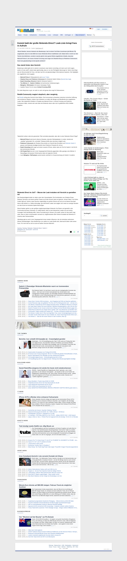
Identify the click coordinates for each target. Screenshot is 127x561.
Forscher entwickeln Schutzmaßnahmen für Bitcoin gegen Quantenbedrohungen (49, 502)
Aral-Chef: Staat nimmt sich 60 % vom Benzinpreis (41, 537)
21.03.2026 (100, 227)
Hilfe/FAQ (69, 547)
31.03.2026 (87, 230)
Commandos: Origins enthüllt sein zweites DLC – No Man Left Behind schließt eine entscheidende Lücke (56, 311)
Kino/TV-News (22, 420)
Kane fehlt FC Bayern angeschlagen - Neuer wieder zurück (43, 474)
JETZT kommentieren (96, 46)
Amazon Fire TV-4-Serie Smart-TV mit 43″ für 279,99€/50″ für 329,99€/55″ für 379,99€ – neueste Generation (56, 440)
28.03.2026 (87, 237)
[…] (57, 296)
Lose (49, 35)
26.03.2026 (87, 240)
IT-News (20, 391)
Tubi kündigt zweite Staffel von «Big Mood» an (36, 426)
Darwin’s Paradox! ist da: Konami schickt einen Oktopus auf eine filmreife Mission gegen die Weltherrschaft (56, 308)
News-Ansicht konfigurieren (104, 245)
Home (50, 547)
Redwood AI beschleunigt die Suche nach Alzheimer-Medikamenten (46, 533)
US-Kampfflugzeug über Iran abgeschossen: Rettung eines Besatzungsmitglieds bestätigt (51, 359)
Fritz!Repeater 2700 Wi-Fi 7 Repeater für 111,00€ (41, 413)
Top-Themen (22, 333)
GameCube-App (66, 79)
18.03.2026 (100, 232)
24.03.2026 (87, 243)
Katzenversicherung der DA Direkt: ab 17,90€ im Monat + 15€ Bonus (46, 412)
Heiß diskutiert (101, 240)
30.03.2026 (87, 232)
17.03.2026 (100, 233)
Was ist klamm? (80, 35)
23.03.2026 (87, 245)
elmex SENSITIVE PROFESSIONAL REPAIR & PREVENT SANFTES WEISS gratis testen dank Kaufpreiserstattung (59, 388)
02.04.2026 (87, 227)
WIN (61, 35)
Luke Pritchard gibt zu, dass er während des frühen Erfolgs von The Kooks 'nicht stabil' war (96, 179)
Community (42, 35)
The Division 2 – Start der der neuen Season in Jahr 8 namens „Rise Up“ (47, 316)
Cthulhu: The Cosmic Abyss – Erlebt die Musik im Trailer (96, 99)
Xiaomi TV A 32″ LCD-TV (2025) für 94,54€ (39, 442)
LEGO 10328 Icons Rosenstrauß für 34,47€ (39, 386)
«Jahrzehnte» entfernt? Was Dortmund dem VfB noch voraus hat (45, 472)
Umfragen (69, 35)
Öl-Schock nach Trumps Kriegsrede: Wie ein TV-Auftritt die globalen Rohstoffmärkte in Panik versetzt (54, 354)
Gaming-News (22, 280)
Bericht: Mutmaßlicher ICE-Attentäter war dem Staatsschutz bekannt (46, 355)
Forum (25, 35)
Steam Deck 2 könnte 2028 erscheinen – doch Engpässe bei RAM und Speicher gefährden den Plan (54, 301)
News (20, 35)
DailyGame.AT (39, 48)
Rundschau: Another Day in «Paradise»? (39, 445)
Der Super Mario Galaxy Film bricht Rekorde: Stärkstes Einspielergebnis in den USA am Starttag (53, 306)
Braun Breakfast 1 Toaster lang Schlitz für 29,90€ (41, 381)
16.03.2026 (100, 235)
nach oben (106, 549)
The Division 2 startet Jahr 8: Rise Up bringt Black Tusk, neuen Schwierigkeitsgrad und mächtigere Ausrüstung (57, 313)
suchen (104, 215)
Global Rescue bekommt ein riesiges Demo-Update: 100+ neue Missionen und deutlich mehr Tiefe (54, 309)
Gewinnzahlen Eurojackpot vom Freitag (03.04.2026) (42, 352)
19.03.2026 (100, 230)
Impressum (75, 545)
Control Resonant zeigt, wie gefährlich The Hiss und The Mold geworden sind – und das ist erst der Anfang (56, 303)
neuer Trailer (45, 77)
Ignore (104, 246)
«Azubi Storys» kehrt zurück (35, 443)
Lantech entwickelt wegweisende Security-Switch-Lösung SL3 (44, 535)
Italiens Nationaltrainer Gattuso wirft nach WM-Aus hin (42, 469)
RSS (77, 547)
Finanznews (22, 479)
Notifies (109, 246)
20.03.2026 (100, 229)
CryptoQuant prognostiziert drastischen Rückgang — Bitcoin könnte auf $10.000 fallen (51, 501)
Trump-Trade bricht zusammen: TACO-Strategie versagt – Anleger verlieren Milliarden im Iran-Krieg (54, 507)
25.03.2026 (87, 242)
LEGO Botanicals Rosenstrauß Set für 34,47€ (40, 384)
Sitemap (51, 545)
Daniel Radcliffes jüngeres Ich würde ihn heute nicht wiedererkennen (45, 368)
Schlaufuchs (33, 35)
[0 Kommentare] (21, 231)
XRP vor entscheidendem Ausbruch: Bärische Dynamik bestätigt (45, 504)
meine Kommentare (97, 246)
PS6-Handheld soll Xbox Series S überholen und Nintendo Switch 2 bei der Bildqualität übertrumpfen (96, 84)
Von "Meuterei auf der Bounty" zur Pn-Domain (36, 517)
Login (98, 29)
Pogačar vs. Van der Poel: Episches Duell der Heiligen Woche (44, 471)
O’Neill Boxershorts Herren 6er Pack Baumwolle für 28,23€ (43, 383)
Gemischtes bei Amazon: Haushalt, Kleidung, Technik (42, 410)
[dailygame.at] (21, 229)
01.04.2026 (87, 229)
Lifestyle (55, 35)
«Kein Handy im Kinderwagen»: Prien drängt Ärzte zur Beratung (96, 148)
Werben (89, 35)
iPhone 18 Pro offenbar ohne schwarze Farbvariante (38, 397)
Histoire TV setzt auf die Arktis (94, 163)
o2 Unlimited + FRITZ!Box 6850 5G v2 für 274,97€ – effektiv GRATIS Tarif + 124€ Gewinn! (52, 415)
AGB (63, 545)
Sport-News (22, 450)
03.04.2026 (87, 226)
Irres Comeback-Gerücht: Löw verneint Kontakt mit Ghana (41, 456)
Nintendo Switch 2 (70, 143)
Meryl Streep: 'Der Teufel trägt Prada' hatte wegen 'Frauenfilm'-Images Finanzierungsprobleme (53, 447)
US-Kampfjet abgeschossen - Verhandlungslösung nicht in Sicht (45, 357)
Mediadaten (68, 545)
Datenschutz (57, 545)
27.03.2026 (87, 238)
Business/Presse (23, 511)
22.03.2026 (100, 226)
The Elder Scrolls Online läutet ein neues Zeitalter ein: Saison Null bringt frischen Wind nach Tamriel (54, 314)
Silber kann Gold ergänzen (35, 530)
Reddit (21, 97)
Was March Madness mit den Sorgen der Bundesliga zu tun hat (45, 476)
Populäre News (101, 238)
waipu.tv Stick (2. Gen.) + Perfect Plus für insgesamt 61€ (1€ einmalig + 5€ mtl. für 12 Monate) (53, 417)
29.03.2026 (87, 235)
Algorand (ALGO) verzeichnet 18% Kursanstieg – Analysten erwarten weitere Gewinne (51, 506)
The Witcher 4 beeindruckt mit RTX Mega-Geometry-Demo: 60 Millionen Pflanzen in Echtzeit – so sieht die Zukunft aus (59, 304)
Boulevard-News (23, 362)
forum (109, 49)
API (74, 547)
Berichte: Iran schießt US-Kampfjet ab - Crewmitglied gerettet (42, 339)
